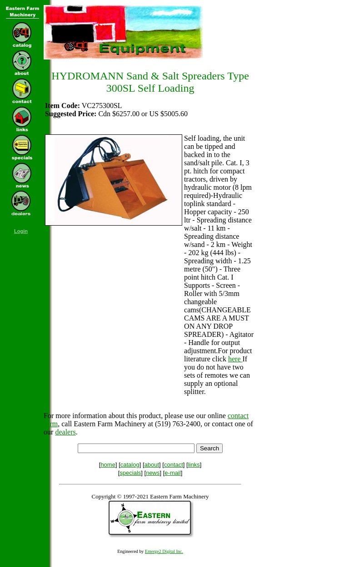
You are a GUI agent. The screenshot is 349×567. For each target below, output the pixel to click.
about (152, 464)
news (153, 472)
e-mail (172, 472)
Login (21, 231)
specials (130, 472)
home (107, 464)
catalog (130, 464)
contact (173, 464)
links (194, 464)
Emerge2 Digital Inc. (164, 551)
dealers (65, 432)
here (235, 359)
